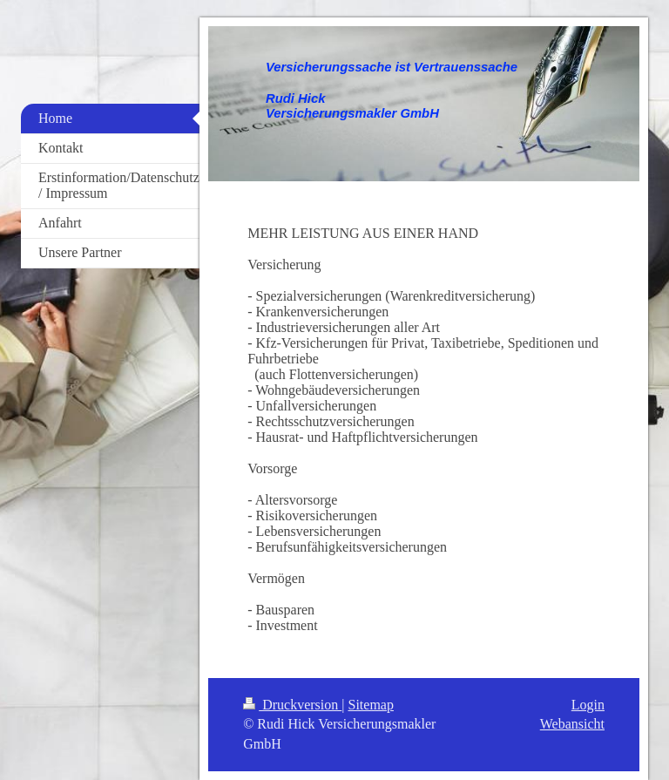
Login (588, 704)
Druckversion (292, 704)
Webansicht (572, 723)
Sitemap (371, 704)
